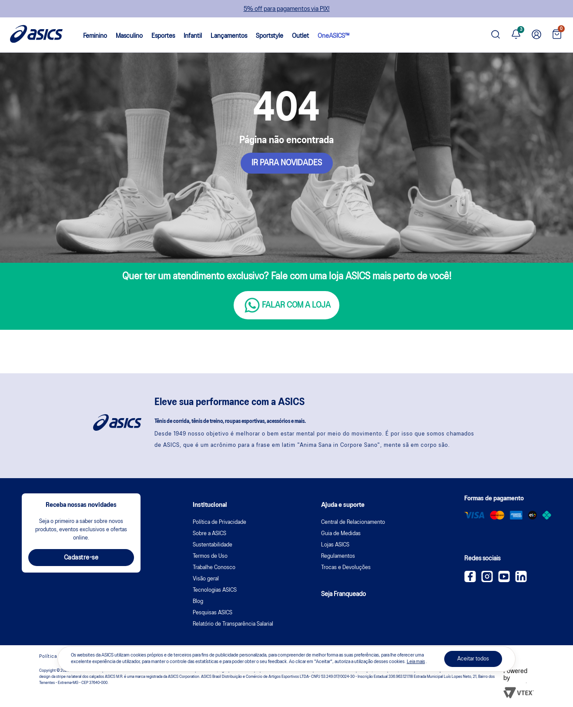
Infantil (193, 36)
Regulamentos (338, 556)
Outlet (300, 36)
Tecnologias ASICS (215, 590)
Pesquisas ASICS (212, 613)
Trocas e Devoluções (346, 567)
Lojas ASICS (335, 545)
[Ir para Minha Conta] (536, 35)
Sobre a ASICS (209, 533)
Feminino (95, 36)
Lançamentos (229, 36)
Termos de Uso (210, 556)
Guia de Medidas (341, 533)
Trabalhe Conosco (214, 567)
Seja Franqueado (343, 594)
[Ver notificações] (516, 35)
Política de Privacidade (219, 522)
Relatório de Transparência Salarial (233, 624)
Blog (198, 601)
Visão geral (206, 579)
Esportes (163, 36)
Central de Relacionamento (353, 522)
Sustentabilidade (212, 545)
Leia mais (416, 662)
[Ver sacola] (557, 35)
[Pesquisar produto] (495, 35)
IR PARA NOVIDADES (286, 163)
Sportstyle (269, 36)
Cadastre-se (81, 558)
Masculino (129, 36)
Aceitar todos (473, 659)
